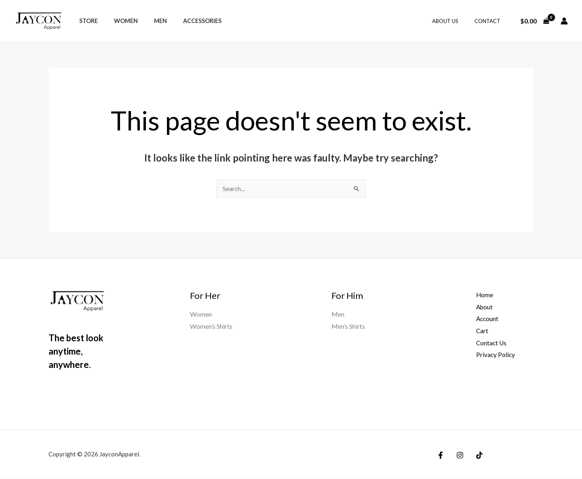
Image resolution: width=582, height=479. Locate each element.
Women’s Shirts (211, 326)
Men (149, 20)
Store (86, 20)
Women (119, 20)
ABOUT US (454, 21)
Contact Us (488, 343)
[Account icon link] (564, 21)
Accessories (186, 20)
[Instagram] (458, 455)
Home (481, 295)
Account (484, 319)
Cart (479, 331)
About (482, 307)
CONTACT (490, 21)
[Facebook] (440, 455)
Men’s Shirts (348, 326)
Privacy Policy (492, 355)
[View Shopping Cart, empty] (534, 21)
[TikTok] (475, 455)
